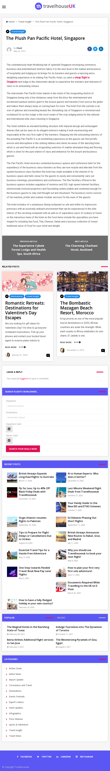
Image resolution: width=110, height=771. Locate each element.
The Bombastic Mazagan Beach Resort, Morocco (77, 308)
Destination (11, 412)
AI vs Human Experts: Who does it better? (83, 475)
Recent (61, 617)
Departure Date (13, 423)
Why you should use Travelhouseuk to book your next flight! (84, 553)
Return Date (12, 435)
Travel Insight (24, 21)
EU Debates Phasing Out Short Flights (82, 519)
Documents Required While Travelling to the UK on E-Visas (84, 586)
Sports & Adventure (18, 724)
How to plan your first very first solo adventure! (84, 569)
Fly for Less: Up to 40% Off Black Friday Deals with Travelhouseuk (34, 492)
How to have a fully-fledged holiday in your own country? (36, 601)
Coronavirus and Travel (20, 685)
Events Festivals (17, 696)
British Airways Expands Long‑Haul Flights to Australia (36, 475)
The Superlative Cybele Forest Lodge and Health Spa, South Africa (29, 250)
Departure (11, 400)
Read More (11, 347)
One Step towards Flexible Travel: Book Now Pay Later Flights (35, 571)
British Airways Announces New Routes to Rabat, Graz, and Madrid (84, 536)
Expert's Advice (16, 702)
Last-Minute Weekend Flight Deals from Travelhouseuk (84, 490)
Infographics (15, 713)
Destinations (17, 296)
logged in (24, 378)
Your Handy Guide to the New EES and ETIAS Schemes (84, 504)
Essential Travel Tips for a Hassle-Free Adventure (34, 551)
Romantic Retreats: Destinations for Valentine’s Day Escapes (25, 310)
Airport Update (16, 679)
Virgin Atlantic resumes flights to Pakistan (32, 519)
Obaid (19, 48)
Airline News (15, 674)
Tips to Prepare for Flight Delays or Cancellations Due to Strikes (35, 536)
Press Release (16, 719)
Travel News (15, 735)
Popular (9, 617)
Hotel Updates (16, 707)
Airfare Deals (15, 668)
